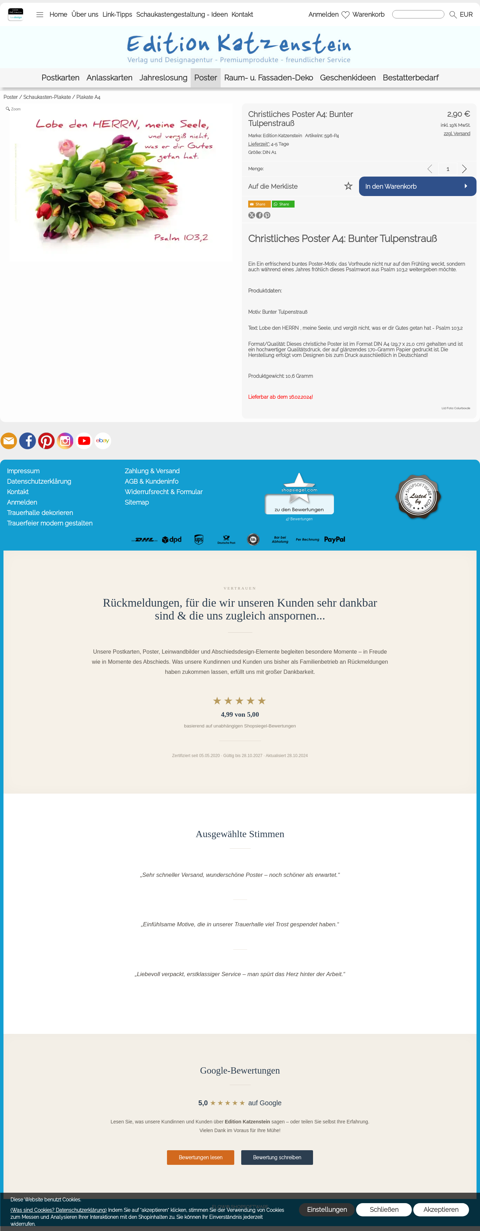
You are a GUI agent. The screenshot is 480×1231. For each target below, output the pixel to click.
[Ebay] (103, 441)
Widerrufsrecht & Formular (164, 492)
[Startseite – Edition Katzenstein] (15, 10)
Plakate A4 (88, 97)
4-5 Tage (268, 144)
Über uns (84, 14)
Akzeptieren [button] (441, 1209)
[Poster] (206, 77)
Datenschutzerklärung (39, 481)
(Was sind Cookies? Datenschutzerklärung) (58, 1210)
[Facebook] (27, 441)
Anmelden (323, 14)
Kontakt (242, 14)
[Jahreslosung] (163, 77)
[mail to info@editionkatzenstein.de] (8, 441)
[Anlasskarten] (109, 77)
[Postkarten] (60, 77)
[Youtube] (84, 441)
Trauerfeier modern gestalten (49, 523)
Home (58, 14)
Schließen (384, 1209)
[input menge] (447, 169)
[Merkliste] (345, 14)
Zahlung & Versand (152, 471)
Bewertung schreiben (277, 1157)
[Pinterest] (46, 441)
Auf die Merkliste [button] (273, 186)
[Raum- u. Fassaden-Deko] (269, 77)
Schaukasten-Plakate (47, 97)
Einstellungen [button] (327, 1209)
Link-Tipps (117, 14)
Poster (10, 97)
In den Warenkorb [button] (391, 186)
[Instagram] (65, 441)
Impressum (23, 471)
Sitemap (137, 502)
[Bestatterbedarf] (410, 77)
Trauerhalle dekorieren (40, 512)
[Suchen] (418, 14)
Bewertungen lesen (200, 1157)
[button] (39, 14)
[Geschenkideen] (348, 77)
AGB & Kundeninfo (151, 481)
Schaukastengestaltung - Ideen (182, 14)
